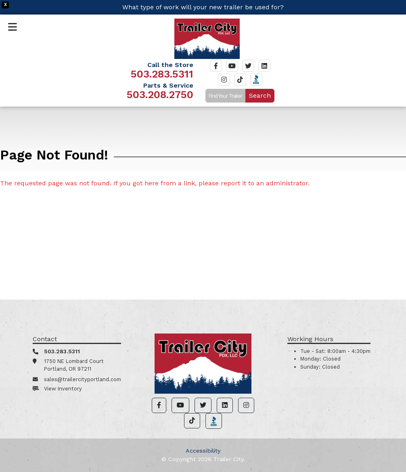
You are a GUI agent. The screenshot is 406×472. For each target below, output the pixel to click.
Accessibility (203, 450)
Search (260, 95)
